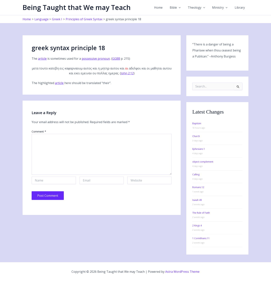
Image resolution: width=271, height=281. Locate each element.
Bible (179, 7)
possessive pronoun (96, 59)
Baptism (196, 123)
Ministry (221, 7)
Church (196, 136)
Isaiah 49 (197, 200)
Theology (199, 7)
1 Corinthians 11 (201, 238)
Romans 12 (198, 187)
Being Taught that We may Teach (77, 7)
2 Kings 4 (197, 225)
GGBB (117, 59)
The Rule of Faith (201, 212)
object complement (202, 161)
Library (240, 7)
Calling (195, 174)
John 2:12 (127, 73)
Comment (39, 131)
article (42, 59)
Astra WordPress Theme (182, 272)
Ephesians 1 (198, 149)
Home (163, 7)
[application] (183, 7)
